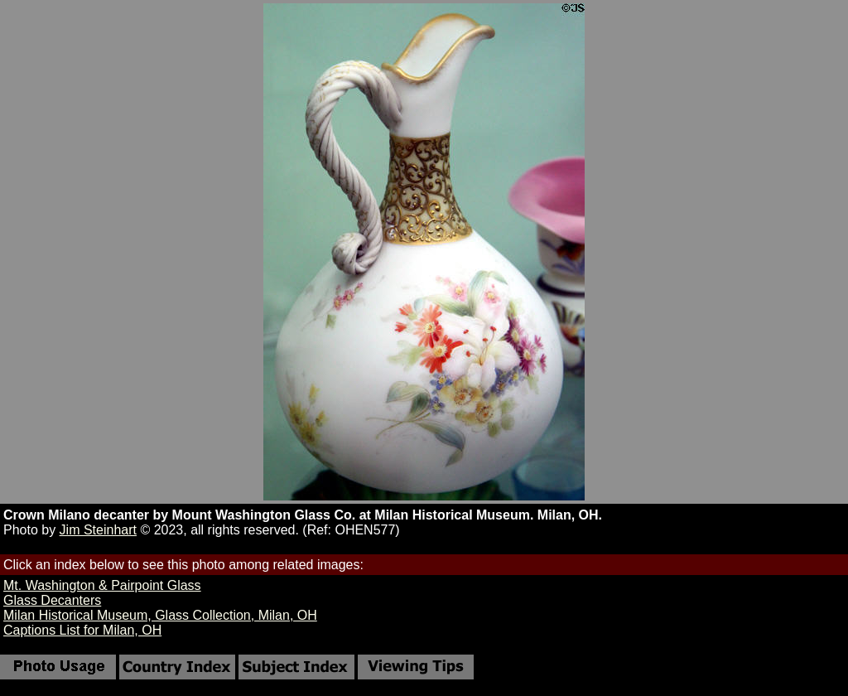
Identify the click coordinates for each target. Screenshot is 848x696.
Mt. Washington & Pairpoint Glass (102, 585)
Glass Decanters (52, 600)
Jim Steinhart (98, 530)
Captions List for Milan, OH (82, 630)
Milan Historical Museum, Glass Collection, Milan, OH (160, 615)
